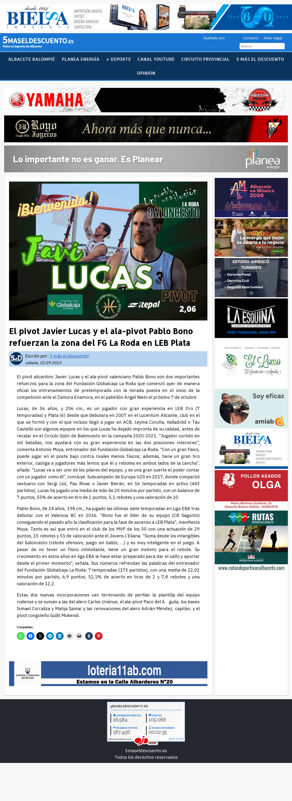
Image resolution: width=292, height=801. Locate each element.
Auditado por (214, 38)
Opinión (146, 73)
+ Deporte (118, 59)
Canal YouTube (156, 59)
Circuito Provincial (205, 59)
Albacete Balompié (31, 59)
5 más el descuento (260, 59)
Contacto (251, 38)
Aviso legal (273, 38)
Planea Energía (80, 59)
